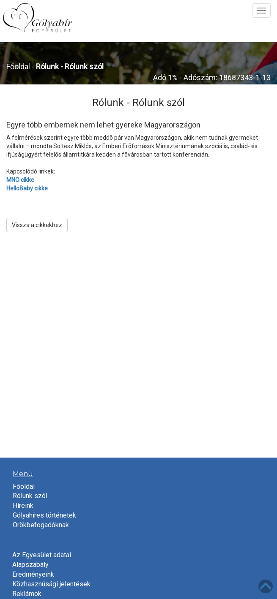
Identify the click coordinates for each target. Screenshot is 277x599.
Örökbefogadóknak (41, 525)
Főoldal (18, 66)
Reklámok (26, 594)
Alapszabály (30, 565)
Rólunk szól (30, 496)
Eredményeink (33, 574)
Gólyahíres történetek (44, 515)
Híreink (23, 505)
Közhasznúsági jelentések (51, 584)
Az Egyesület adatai (41, 555)
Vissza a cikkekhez (37, 225)
